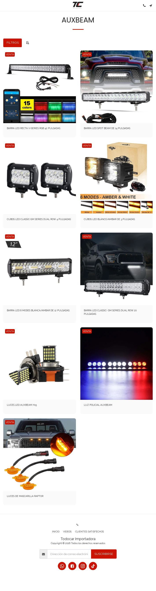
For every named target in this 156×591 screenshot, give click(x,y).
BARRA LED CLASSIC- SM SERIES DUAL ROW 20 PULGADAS (110, 312)
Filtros (13, 42)
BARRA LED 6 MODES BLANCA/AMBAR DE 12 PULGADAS (38, 310)
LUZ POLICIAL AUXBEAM (98, 405)
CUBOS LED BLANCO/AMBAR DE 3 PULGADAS (109, 219)
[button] (5, 5)
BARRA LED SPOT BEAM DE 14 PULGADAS (107, 128)
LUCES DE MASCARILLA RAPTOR (25, 496)
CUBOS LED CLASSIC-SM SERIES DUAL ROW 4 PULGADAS (39, 219)
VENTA (10, 54)
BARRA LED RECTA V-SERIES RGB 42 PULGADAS (33, 128)
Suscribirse (103, 554)
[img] (39, 86)
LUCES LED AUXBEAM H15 (22, 405)
